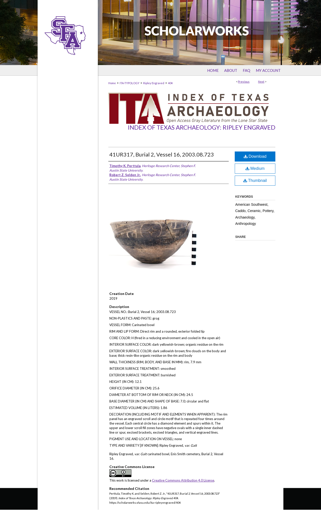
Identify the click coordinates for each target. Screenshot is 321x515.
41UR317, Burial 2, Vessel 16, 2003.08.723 (161, 154)
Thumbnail (255, 180)
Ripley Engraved (153, 83)
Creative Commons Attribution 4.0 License (183, 480)
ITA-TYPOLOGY (129, 83)
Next (261, 81)
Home (112, 83)
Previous (244, 81)
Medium (255, 168)
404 (170, 83)
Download (255, 156)
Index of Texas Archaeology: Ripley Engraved (201, 127)
